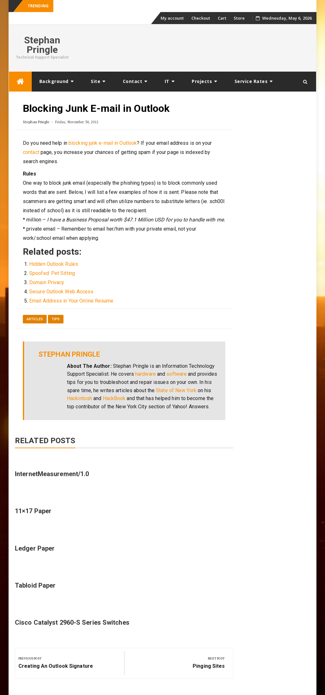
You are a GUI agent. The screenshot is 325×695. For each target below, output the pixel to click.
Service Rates (251, 81)
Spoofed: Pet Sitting (52, 273)
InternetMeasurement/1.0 (52, 474)
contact (31, 152)
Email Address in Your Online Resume (71, 301)
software (176, 374)
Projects (202, 81)
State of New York (176, 390)
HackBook (114, 398)
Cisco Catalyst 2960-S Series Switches (72, 622)
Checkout (200, 18)
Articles (35, 319)
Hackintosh (79, 398)
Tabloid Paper (35, 585)
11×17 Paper (33, 511)
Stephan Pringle (42, 45)
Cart (222, 18)
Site (95, 81)
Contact (133, 81)
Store (239, 18)
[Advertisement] (196, 47)
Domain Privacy (46, 282)
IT (167, 81)
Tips (56, 319)
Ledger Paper (35, 548)
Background (54, 81)
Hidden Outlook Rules (53, 264)
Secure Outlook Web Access (61, 292)
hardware (145, 374)
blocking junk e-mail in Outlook (103, 143)
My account (172, 18)
